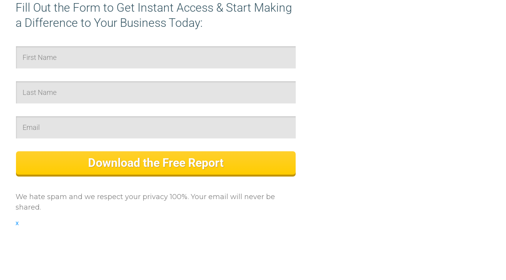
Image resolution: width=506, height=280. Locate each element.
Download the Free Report (156, 163)
